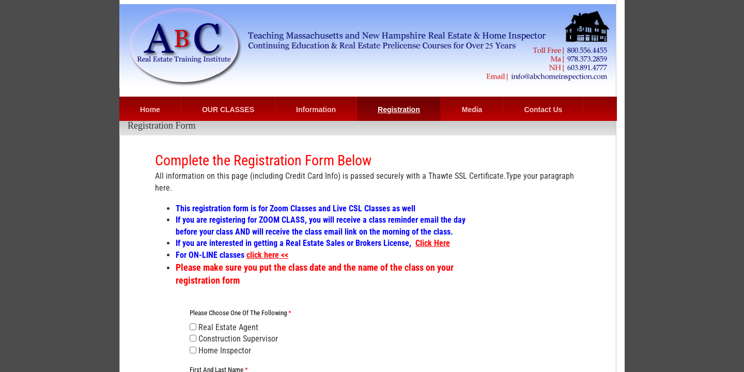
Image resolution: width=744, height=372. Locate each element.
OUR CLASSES (228, 109)
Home (150, 109)
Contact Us (543, 109)
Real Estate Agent (224, 327)
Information (316, 109)
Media (472, 109)
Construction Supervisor (234, 339)
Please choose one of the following (240, 313)
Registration (399, 109)
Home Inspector (220, 350)
